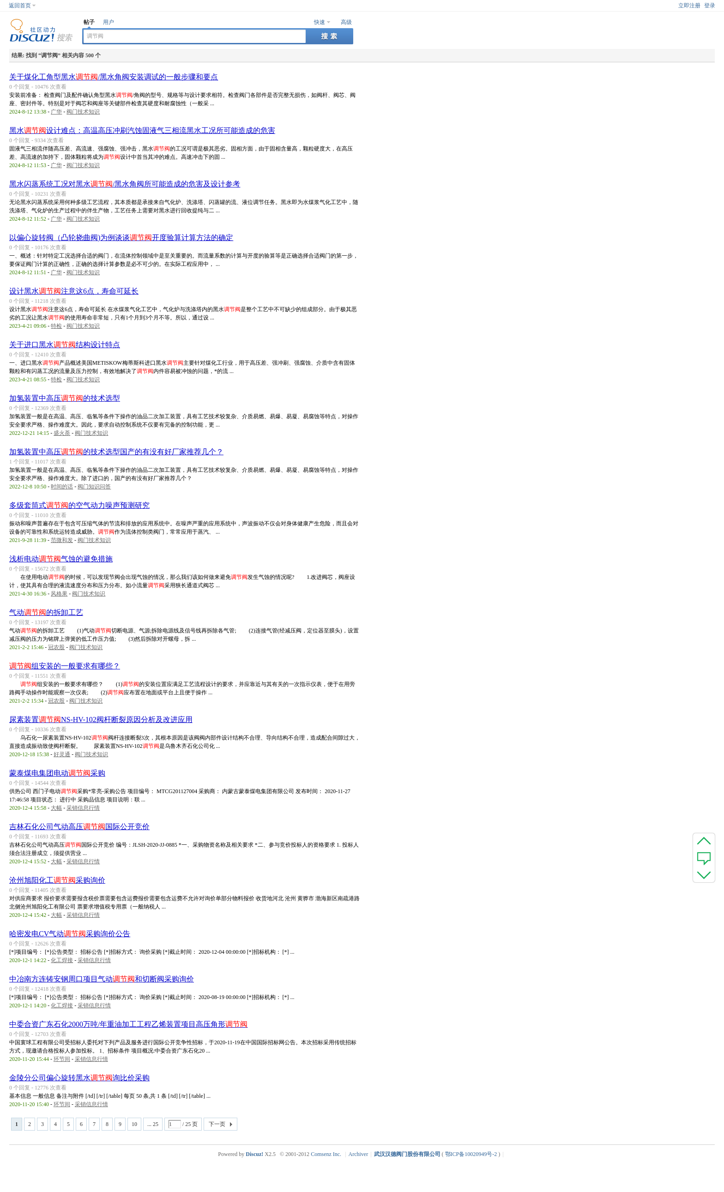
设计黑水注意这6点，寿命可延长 (74, 291)
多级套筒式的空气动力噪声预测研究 (79, 505)
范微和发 (62, 540)
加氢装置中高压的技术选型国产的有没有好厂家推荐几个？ (116, 452)
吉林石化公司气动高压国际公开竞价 (79, 827)
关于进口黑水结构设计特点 (64, 345)
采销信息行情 (83, 808)
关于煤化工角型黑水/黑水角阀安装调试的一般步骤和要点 (113, 77)
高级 (346, 22)
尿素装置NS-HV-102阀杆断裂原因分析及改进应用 (101, 719)
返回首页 (20, 5)
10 (134, 1124)
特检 (56, 326)
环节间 (62, 1059)
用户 (108, 22)
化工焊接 (62, 960)
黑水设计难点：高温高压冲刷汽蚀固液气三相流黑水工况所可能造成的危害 (142, 130)
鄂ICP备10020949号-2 (471, 1154)
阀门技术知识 (83, 111)
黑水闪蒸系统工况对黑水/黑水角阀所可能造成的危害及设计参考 (124, 184)
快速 (319, 22)
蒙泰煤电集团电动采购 (57, 773)
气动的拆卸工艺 (46, 612)
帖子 (89, 22)
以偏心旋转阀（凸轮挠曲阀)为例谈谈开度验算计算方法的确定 (121, 237)
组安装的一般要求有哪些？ (64, 666)
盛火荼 (62, 433)
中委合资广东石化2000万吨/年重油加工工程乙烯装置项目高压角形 (128, 1024)
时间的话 (62, 486)
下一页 (217, 1124)
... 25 (152, 1124)
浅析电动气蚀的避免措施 (61, 559)
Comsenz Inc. (326, 1154)
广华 (56, 111)
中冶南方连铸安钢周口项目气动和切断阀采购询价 (101, 979)
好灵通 (62, 754)
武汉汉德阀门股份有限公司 (407, 1154)
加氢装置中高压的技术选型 (64, 398)
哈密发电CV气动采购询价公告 (69, 934)
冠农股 (56, 647)
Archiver (358, 1154)
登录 (709, 5)
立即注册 (689, 5)
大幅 (56, 808)
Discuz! (254, 1154)
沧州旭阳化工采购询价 (57, 880)
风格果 (59, 593)
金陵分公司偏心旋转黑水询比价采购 (79, 1078)
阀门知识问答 (94, 486)
